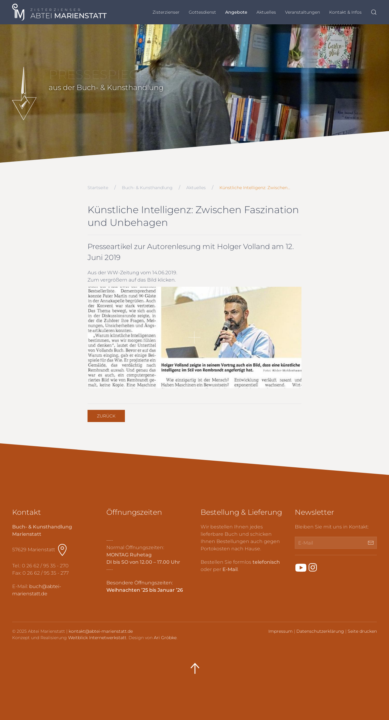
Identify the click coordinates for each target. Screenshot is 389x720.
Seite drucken (362, 631)
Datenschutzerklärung (320, 631)
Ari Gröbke (165, 637)
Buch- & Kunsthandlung (147, 187)
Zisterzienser (166, 12)
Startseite (98, 187)
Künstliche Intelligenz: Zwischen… (254, 187)
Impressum (280, 631)
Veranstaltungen (302, 12)
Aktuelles (266, 12)
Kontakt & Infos (345, 12)
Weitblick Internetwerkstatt (97, 637)
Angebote (236, 12)
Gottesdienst (202, 12)
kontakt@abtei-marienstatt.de (101, 631)
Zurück (106, 416)
